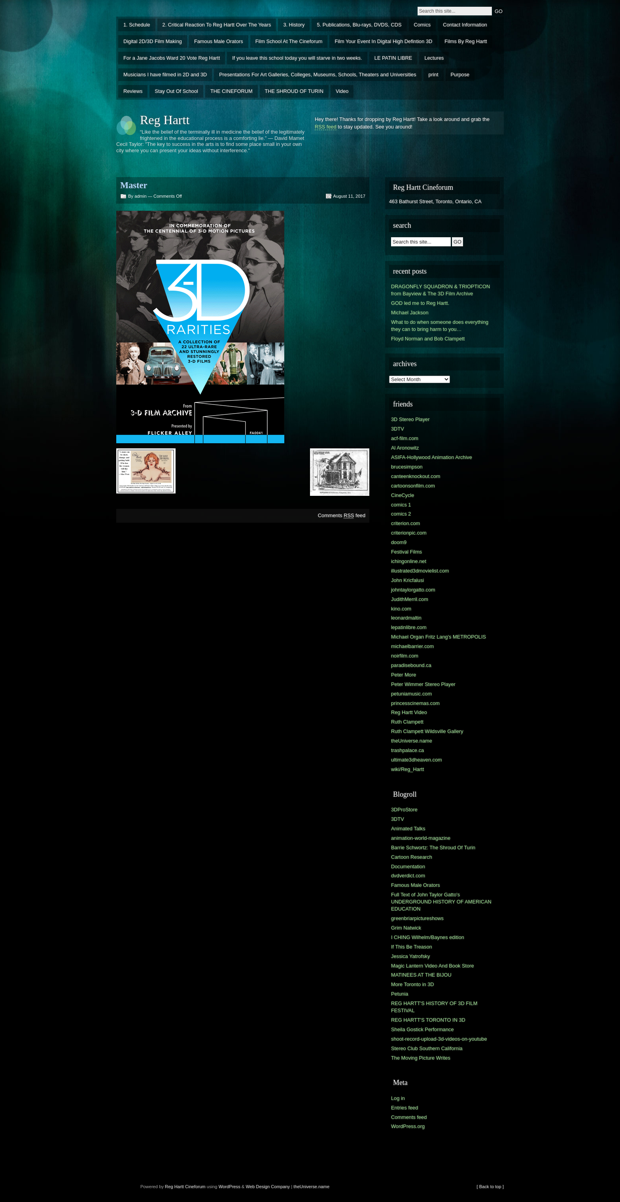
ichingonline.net (408, 561)
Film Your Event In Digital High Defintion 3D (383, 41)
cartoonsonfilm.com (413, 486)
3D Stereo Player (410, 419)
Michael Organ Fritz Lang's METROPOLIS (438, 637)
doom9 (398, 542)
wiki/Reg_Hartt (407, 769)
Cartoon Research (411, 857)
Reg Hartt (164, 120)
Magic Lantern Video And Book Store (432, 966)
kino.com (401, 609)
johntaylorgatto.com (413, 590)
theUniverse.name (411, 741)
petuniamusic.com (411, 694)
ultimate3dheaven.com (416, 760)
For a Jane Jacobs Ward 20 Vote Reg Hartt (171, 58)
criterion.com (405, 523)
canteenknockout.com (415, 476)
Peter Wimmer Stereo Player (423, 684)
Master (133, 185)
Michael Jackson (410, 313)
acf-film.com (404, 438)
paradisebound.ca (411, 665)
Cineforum (195, 1186)
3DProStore (404, 810)
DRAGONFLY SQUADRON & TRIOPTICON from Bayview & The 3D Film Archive (440, 290)
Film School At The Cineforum (289, 41)
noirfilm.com (404, 656)
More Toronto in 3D (412, 984)
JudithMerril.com (409, 599)
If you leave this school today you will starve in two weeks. (297, 58)
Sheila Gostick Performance (422, 1029)
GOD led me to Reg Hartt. (420, 303)
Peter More (403, 675)
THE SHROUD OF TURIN (294, 91)
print (434, 74)
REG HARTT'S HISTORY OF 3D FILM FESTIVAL (434, 1006)
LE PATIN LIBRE (393, 58)
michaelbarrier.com (412, 646)
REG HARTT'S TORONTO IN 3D (428, 1020)
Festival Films (406, 552)
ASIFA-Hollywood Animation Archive (431, 457)
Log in (398, 1098)
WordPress (229, 1186)
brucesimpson (407, 467)
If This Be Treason (411, 947)
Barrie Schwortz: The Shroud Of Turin (433, 847)
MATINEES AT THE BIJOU (421, 975)
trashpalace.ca (407, 750)
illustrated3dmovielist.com (420, 571)
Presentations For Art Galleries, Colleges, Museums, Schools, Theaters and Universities (317, 74)
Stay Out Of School (176, 91)
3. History (293, 25)
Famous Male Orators (218, 41)
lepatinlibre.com (409, 627)
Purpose (460, 74)
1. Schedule (136, 25)
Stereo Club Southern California (427, 1048)
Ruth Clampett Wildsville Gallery (427, 731)
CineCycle (402, 495)
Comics (422, 25)
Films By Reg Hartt (465, 41)
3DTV (397, 429)
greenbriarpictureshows (417, 918)
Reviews (132, 91)
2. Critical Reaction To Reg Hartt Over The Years (217, 25)
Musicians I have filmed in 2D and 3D (165, 74)
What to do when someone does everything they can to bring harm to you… (439, 325)
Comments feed (341, 515)
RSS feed (325, 127)
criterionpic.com (409, 533)
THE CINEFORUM (231, 91)
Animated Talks (408, 829)
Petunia (399, 994)
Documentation (408, 866)
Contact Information (465, 25)
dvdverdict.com (408, 876)
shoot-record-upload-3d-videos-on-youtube (439, 1039)
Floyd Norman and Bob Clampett (428, 339)
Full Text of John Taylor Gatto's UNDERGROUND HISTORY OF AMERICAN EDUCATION (441, 902)
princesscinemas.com (415, 703)
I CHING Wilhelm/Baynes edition (427, 937)
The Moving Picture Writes (420, 1058)
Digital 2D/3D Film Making (152, 41)
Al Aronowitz (405, 448)
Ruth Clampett (407, 722)
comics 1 (401, 505)
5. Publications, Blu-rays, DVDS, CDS (359, 25)
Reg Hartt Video (409, 712)
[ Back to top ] (490, 1186)
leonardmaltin (406, 618)
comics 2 (401, 514)
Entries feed (404, 1108)
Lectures (434, 58)
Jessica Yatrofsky (410, 956)
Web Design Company (268, 1186)
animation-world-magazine (420, 838)
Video (342, 91)
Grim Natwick (406, 928)
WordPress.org (408, 1126)
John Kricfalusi (407, 580)
